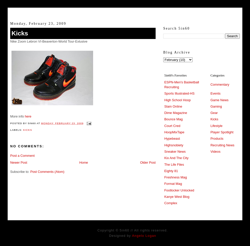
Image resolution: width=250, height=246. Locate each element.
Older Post (148, 162)
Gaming (216, 106)
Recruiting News (222, 145)
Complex (170, 203)
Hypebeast (172, 138)
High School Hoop (177, 100)
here (28, 116)
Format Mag (173, 184)
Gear (214, 113)
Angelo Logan (144, 236)
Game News (219, 100)
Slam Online (173, 106)
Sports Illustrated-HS (179, 93)
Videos (215, 151)
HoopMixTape (174, 132)
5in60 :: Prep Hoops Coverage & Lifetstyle (125, 12)
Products (216, 138)
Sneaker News (175, 151)
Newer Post (18, 162)
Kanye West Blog (176, 197)
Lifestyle (216, 126)
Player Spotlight (221, 132)
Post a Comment (22, 156)
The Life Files (174, 164)
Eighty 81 (171, 171)
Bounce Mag (173, 119)
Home (83, 162)
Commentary (219, 84)
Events (215, 93)
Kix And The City (176, 158)
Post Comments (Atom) (47, 172)
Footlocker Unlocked (179, 190)
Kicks (19, 33)
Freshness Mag (175, 177)
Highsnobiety (173, 145)
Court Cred (172, 126)
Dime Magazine (175, 113)
